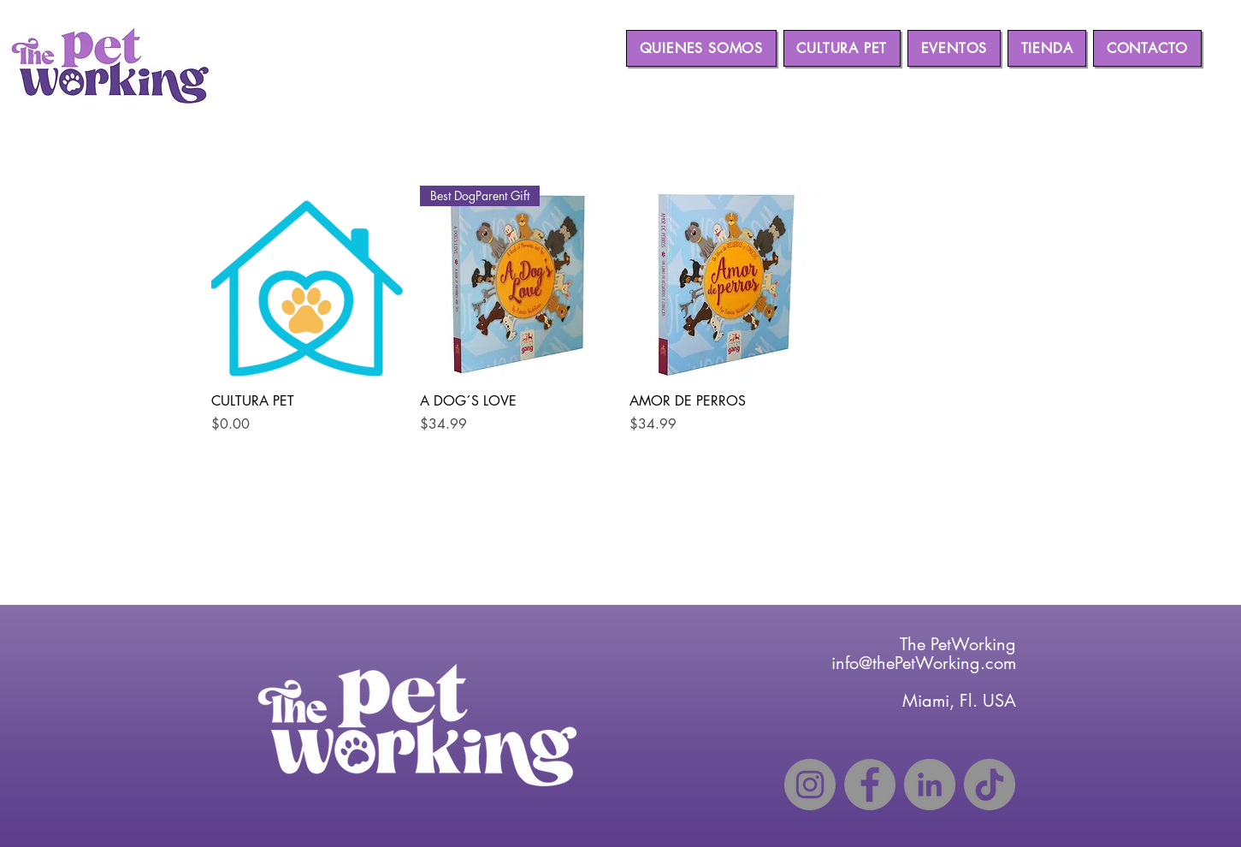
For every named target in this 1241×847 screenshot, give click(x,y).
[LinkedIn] (929, 784)
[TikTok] (989, 784)
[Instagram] (810, 784)
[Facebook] (869, 784)
